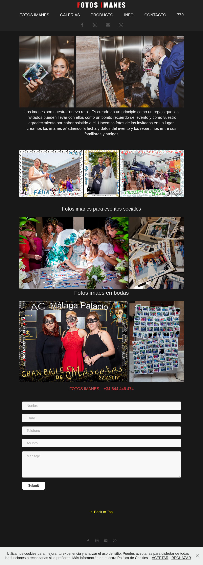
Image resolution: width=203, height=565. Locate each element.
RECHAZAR (181, 558)
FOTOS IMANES (34, 15)
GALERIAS (70, 15)
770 (180, 15)
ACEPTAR (160, 558)
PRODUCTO (102, 15)
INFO (129, 15)
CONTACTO (155, 15)
